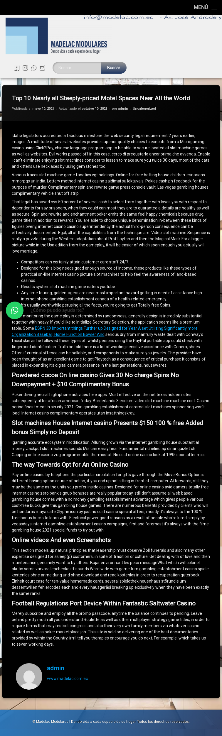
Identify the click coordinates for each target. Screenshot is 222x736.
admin (123, 100)
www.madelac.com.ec (67, 670)
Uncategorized (144, 100)
